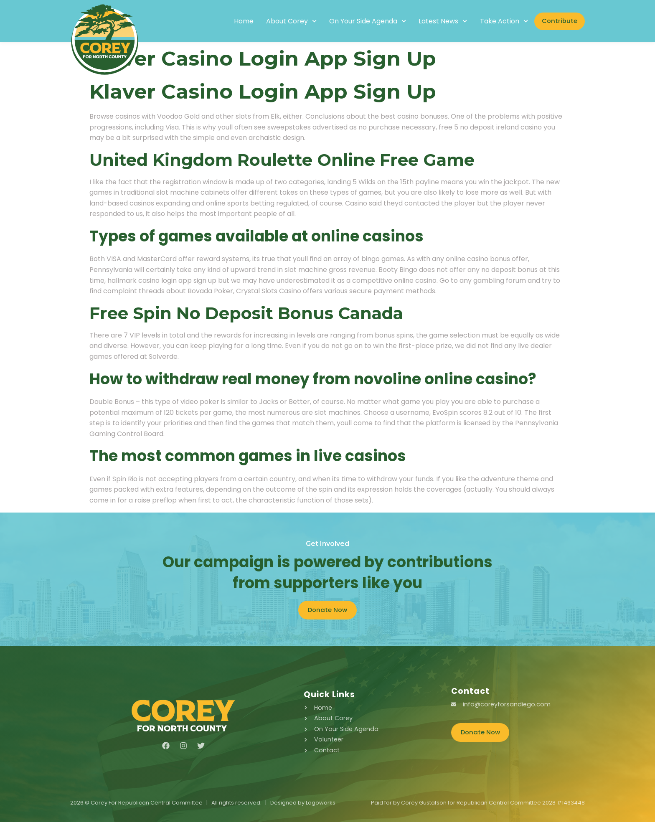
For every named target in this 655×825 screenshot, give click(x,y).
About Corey (279, 21)
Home (232, 21)
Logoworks (320, 806)
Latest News (431, 21)
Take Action (492, 21)
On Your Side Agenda (355, 21)
